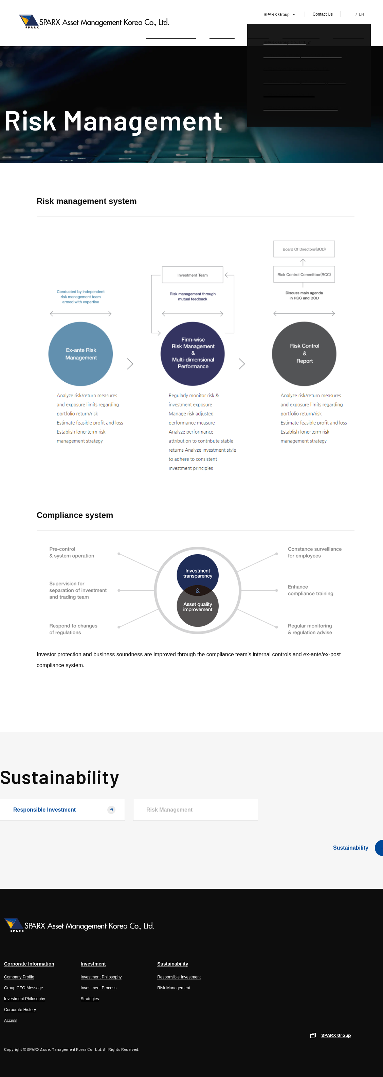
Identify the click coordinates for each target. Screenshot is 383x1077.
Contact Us (323, 14)
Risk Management (173, 988)
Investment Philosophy (24, 998)
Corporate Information (171, 33)
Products (258, 33)
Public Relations (301, 33)
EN (361, 14)
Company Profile (19, 977)
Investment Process (98, 988)
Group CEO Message (23, 988)
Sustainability (348, 33)
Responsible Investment (44, 810)
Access (10, 1020)
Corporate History (20, 1009)
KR (351, 14)
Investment (222, 33)
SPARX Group (276, 14)
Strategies (90, 998)
